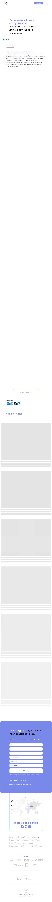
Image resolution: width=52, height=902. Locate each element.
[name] (26, 744)
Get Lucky (26, 770)
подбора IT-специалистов (21, 58)
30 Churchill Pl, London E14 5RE (17, 802)
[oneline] (26, 753)
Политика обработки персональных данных (26, 896)
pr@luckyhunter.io (27, 784)
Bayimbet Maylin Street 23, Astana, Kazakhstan (17, 810)
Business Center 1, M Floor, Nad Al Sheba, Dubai (17, 806)
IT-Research (10, 46)
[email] (26, 749)
